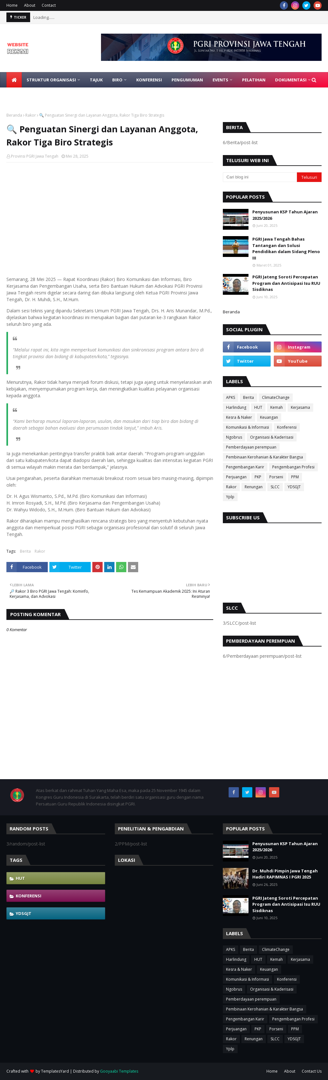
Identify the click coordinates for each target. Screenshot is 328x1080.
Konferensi (287, 427)
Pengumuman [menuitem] (187, 80)
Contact (49, 5)
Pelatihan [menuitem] (253, 80)
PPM (295, 477)
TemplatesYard (55, 1071)
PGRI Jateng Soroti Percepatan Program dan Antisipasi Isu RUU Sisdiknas (286, 283)
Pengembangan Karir (245, 467)
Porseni (276, 477)
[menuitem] (14, 79)
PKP (258, 477)
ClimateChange (276, 397)
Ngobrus (234, 437)
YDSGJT (294, 487)
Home (12, 5)
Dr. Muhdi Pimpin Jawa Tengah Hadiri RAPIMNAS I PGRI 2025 (285, 874)
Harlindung (236, 407)
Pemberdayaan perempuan (251, 447)
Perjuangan (236, 477)
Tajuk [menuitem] (96, 80)
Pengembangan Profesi (293, 467)
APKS (230, 397)
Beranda (14, 115)
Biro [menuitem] (117, 80)
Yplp (230, 496)
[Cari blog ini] (260, 177)
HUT (258, 407)
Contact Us (312, 1071)
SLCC (275, 487)
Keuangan (269, 417)
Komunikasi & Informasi (247, 427)
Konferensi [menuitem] (149, 80)
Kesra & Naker (239, 417)
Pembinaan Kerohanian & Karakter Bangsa (264, 457)
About (29, 5)
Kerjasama (300, 407)
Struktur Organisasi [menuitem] (51, 80)
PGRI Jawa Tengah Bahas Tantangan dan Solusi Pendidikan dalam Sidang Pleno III (286, 248)
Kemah (276, 407)
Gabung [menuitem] (20, 95)
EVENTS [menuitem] (220, 80)
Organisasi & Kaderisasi (271, 437)
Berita (25, 551)
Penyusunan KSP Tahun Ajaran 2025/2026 (285, 215)
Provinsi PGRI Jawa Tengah (34, 156)
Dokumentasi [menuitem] (291, 80)
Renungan (254, 487)
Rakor (30, 115)
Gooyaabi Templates (119, 1071)
